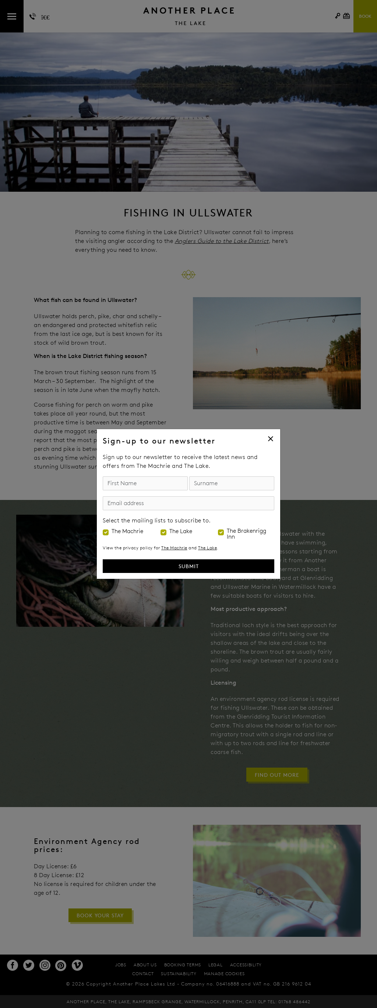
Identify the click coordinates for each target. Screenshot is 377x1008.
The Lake (180, 531)
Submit (189, 566)
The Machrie (127, 531)
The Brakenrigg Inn (246, 534)
